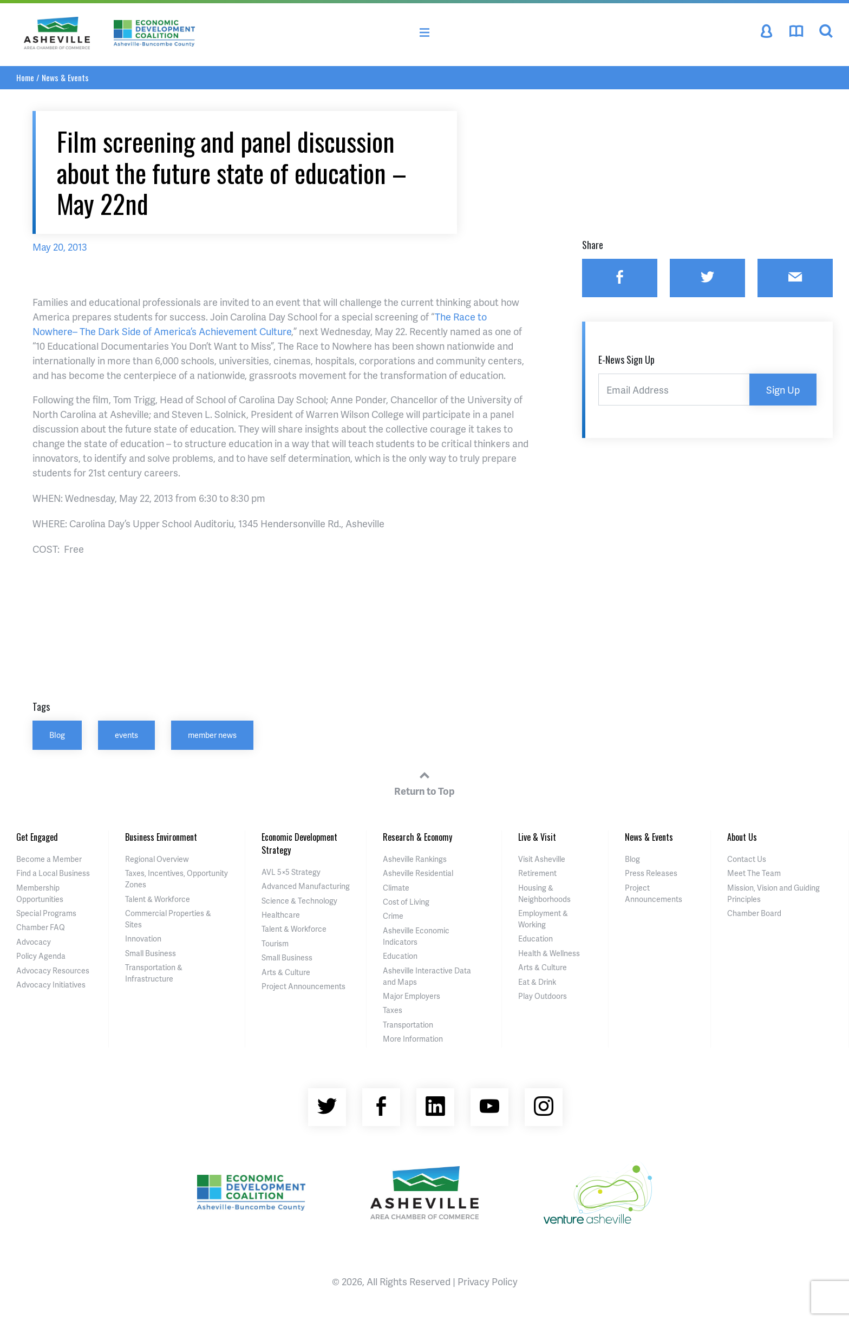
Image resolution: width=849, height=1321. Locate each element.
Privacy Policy (488, 1281)
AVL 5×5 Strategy (291, 872)
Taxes (392, 1010)
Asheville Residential (418, 873)
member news (212, 734)
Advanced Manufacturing (306, 886)
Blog (57, 734)
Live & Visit (537, 836)
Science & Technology (299, 900)
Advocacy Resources (52, 970)
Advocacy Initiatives (51, 984)
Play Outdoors (542, 996)
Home (25, 77)
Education (400, 956)
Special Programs (46, 913)
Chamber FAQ (40, 927)
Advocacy (33, 942)
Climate (396, 887)
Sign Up (783, 389)
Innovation (143, 938)
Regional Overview (157, 859)
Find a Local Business (53, 873)
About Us (742, 836)
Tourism (275, 943)
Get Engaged (37, 836)
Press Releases (651, 873)
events (126, 734)
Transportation (408, 1024)
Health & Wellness (549, 953)
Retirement (537, 873)
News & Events (65, 77)
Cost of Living (406, 902)
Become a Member (49, 859)
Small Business (150, 953)
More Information (413, 1039)
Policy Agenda (41, 956)
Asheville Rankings (415, 859)
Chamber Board (754, 913)
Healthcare (281, 915)
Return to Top (424, 781)
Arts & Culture (286, 972)
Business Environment (161, 836)
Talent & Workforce (157, 899)
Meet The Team (754, 873)
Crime (393, 916)
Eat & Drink (537, 982)
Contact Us (746, 859)
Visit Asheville (541, 859)
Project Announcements (303, 986)
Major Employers (411, 996)
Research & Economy (417, 836)
